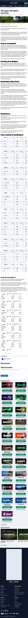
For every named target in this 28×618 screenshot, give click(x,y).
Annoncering (17, 602)
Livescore (2, 604)
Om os (16, 601)
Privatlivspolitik (17, 605)
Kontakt (16, 599)
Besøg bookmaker (7, 390)
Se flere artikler (3, 545)
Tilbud (16, 595)
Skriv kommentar (4, 375)
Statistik (2, 602)
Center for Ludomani (4, 595)
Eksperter (2, 592)
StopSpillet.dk (23, 0)
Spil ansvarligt (5, 0)
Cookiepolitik (17, 606)
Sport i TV (2, 594)
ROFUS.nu (12, 0)
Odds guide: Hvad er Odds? (5, 605)
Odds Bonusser (17, 589)
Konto (26, 3)
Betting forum (3, 599)
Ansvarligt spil (3, 606)
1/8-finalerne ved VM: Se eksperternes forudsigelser (7, 541)
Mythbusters (9, 353)
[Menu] (1, 3)
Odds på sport (3, 589)
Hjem (1, 7)
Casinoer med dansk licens (19, 594)
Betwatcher (3, 601)
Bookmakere (17, 591)
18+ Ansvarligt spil (12, 616)
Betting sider (17, 588)
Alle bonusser (3, 524)
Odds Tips (2, 588)
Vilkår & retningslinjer (18, 604)
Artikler (4, 7)
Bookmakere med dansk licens (20, 592)
